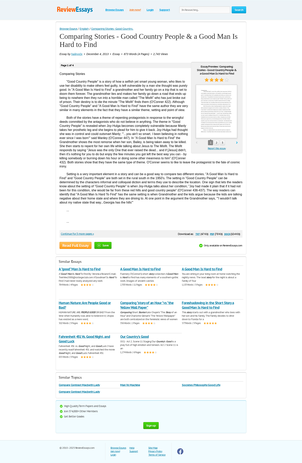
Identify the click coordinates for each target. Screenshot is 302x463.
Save (103, 245)
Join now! (135, 10)
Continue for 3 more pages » (77, 234)
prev (196, 142)
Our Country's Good (134, 336)
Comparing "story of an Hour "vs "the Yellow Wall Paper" (147, 305)
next (237, 142)
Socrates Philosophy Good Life (201, 385)
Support (164, 10)
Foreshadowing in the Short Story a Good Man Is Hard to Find (208, 305)
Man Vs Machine (130, 385)
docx (227, 234)
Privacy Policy (155, 451)
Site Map (153, 447)
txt (197, 234)
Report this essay (217, 148)
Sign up (151, 425)
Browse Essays (114, 10)
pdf (212, 234)
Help (131, 447)
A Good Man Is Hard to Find (140, 269)
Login (150, 10)
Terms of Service (156, 454)
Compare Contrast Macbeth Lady (79, 385)
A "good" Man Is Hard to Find (79, 269)
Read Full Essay (75, 245)
